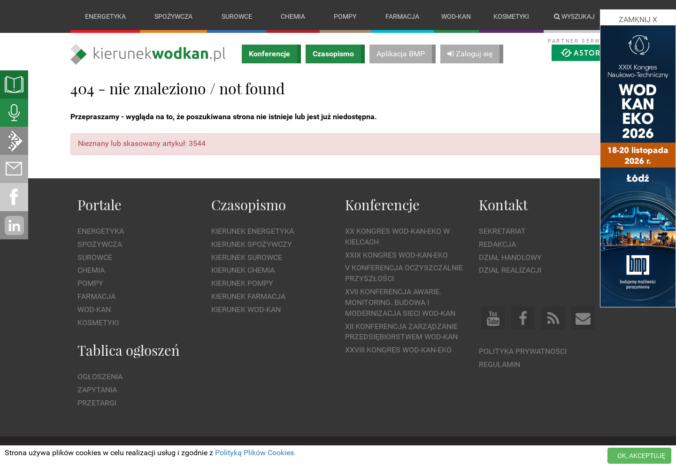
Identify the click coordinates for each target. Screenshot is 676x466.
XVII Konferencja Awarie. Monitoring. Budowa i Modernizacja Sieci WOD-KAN (400, 302)
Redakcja (497, 244)
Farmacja (402, 16)
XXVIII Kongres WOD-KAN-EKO (398, 349)
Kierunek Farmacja (248, 296)
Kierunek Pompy (242, 283)
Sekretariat (502, 231)
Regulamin (499, 364)
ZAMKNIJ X (638, 19)
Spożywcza (173, 16)
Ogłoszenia (100, 376)
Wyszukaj (574, 16)
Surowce (237, 16)
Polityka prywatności (523, 351)
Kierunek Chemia (243, 270)
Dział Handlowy (510, 257)
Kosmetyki (511, 16)
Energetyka (105, 16)
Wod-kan (456, 16)
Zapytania (97, 389)
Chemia (293, 16)
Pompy (345, 16)
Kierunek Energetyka (252, 231)
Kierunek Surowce (246, 257)
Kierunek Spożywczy (251, 244)
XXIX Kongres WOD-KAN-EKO (396, 255)
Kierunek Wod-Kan (246, 309)
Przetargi (96, 402)
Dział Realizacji (510, 270)
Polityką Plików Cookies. (255, 452)
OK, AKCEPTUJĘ (641, 455)
